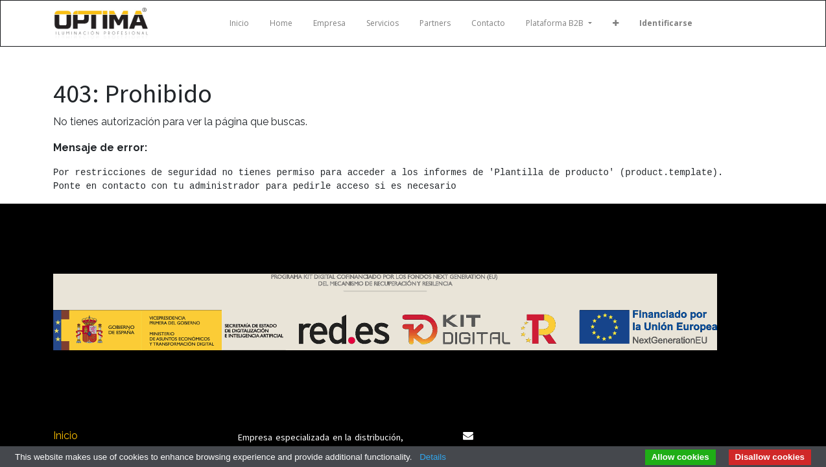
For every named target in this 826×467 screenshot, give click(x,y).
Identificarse (665, 23)
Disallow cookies (770, 457)
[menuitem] (239, 23)
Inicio (65, 435)
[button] (615, 23)
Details (432, 457)
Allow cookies (680, 457)
